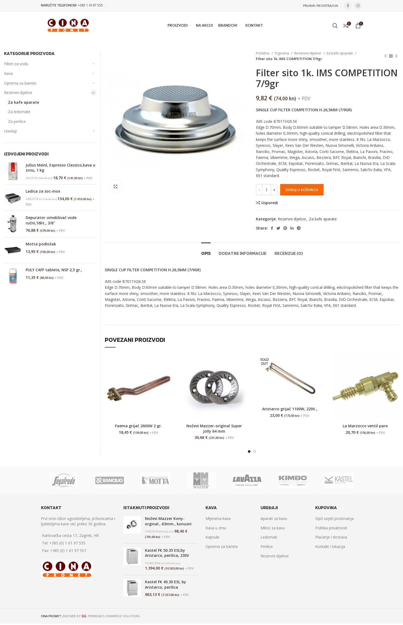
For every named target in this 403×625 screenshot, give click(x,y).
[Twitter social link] (278, 228)
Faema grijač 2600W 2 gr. (138, 425)
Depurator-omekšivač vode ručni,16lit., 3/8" (51, 220)
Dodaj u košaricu (302, 189)
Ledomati (268, 537)
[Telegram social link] (298, 228)
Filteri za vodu (16, 63)
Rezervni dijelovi (308, 53)
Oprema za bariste (20, 83)
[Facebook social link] (348, 6)
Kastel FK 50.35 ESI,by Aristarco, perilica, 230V (167, 553)
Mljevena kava (218, 518)
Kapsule (212, 537)
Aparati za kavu (273, 518)
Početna (263, 53)
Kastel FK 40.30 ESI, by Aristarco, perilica (165, 584)
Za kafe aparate (340, 53)
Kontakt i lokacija (330, 546)
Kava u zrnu (216, 527)
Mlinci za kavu (272, 527)
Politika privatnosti (331, 527)
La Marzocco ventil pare (365, 425)
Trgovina (282, 53)
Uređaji (10, 131)
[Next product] (396, 56)
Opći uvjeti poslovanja (334, 518)
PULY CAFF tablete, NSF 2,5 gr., (54, 269)
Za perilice (17, 121)
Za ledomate (19, 111)
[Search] (335, 25)
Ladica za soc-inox (43, 191)
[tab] (206, 250)
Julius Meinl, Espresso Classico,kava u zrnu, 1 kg (60, 167)
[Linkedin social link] (292, 228)
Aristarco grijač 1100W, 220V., (289, 408)
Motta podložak (41, 243)
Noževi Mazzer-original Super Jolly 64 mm (214, 428)
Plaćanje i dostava (331, 537)
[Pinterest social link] (285, 228)
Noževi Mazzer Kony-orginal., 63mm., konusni (168, 521)
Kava (8, 73)
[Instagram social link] (358, 6)
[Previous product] (385, 56)
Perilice (266, 546)
